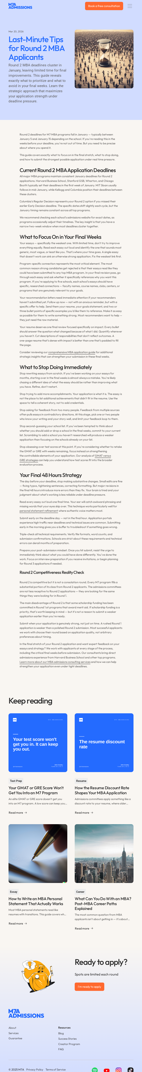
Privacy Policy (34, 1069)
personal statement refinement (39, 510)
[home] (20, 6)
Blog (61, 1033)
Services (13, 1033)
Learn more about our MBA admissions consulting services (55, 662)
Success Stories (67, 1038)
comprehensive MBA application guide (71, 352)
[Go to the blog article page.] (38, 765)
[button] (129, 6)
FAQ (61, 1049)
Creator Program (69, 1044)
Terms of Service (55, 1069)
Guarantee (15, 1038)
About (12, 1027)
